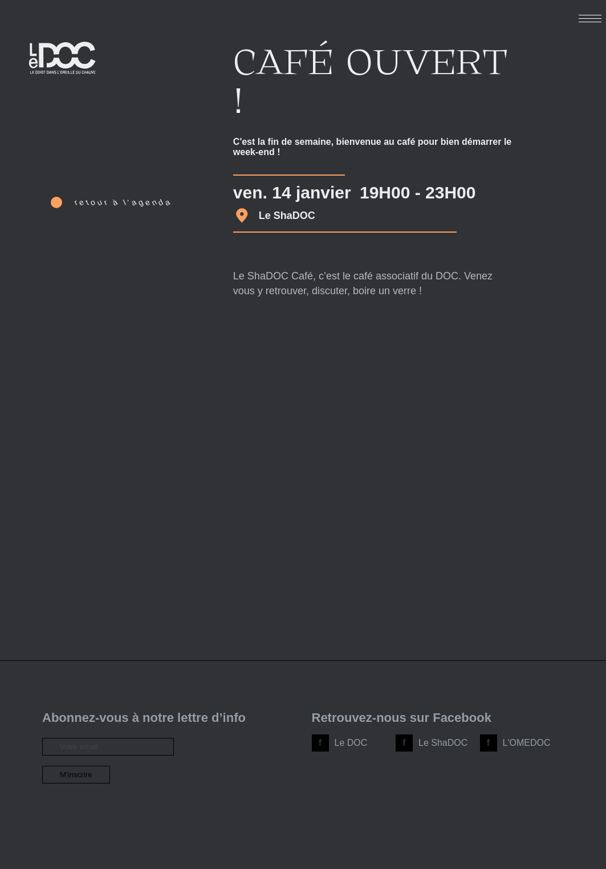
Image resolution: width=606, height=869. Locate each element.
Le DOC (351, 743)
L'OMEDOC (527, 743)
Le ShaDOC (442, 743)
